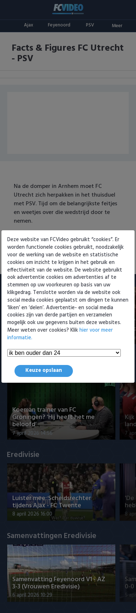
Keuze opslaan (43, 370)
